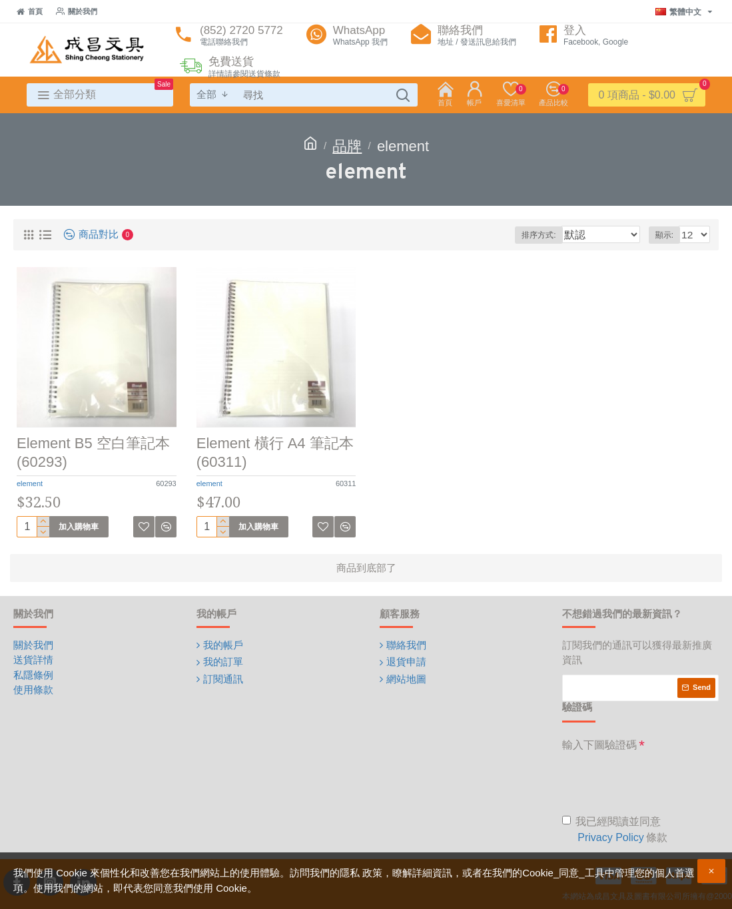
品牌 (347, 146)
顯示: (668, 235)
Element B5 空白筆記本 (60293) (93, 453)
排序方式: (557, 235)
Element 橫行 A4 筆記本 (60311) (275, 453)
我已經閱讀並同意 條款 (614, 831)
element (30, 483)
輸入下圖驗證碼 (599, 745)
